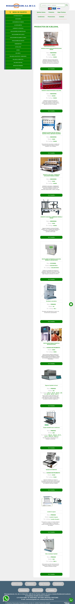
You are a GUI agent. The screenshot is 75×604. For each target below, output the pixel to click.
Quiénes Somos (41, 12)
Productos (51, 12)
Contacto (61, 16)
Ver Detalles (51, 69)
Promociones (51, 16)
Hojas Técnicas (61, 12)
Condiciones (41, 16)
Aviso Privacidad (37, 590)
